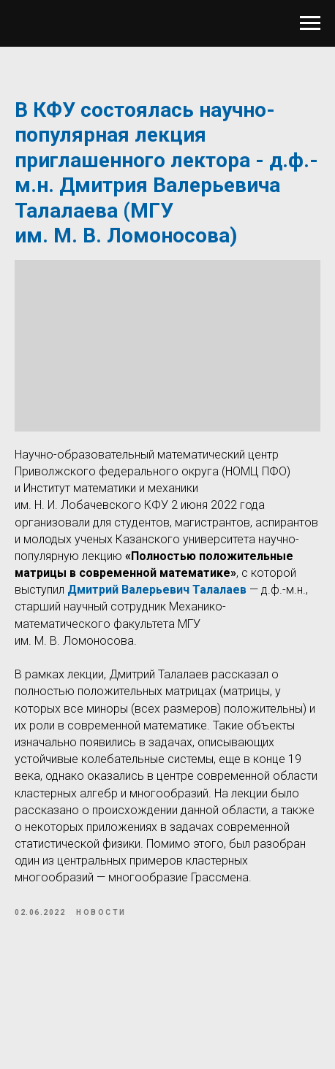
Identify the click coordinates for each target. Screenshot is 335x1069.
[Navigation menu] (310, 23)
